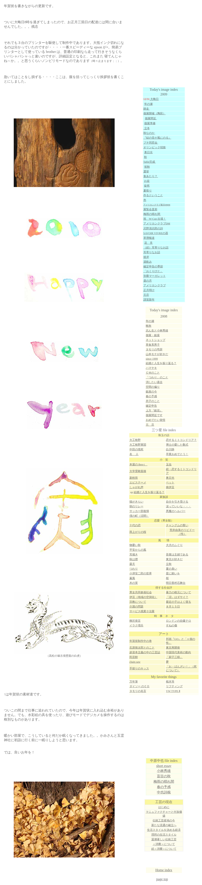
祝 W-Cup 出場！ (154, 218)
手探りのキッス (139, 668)
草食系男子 (153, 344)
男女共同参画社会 (140, 592)
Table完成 (149, 161)
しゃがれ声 (136, 487)
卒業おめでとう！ (177, 454)
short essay (164, 766)
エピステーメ (137, 482)
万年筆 (133, 681)
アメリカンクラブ (154, 285)
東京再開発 (173, 647)
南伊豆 (170, 487)
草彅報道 (149, 237)
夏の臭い (171, 568)
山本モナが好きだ (157, 354)
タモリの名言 (137, 691)
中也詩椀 (164, 792)
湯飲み (147, 261)
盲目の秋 (164, 776)
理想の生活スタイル (163, 834)
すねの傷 (171, 625)
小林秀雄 (164, 771)
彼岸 (146, 257)
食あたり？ (150, 176)
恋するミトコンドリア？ (181, 440)
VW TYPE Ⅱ (173, 691)
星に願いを (173, 573)
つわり (133, 568)
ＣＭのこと (153, 372)
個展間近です (154, 415)
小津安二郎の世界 (140, 573)
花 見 (148, 242)
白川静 (170, 449)
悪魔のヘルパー (175, 511)
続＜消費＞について (163, 848)
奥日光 (170, 477)
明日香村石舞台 (175, 582)
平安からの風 (137, 549)
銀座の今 (151, 391)
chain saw (135, 661)
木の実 (133, 582)
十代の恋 (135, 525)
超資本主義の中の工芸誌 (144, 652)
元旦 (146, 294)
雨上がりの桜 (137, 532)
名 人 (133, 454)
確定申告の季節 (153, 266)
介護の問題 (136, 606)
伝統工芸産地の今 (164, 820)
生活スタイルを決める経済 (164, 829)
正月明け (149, 290)
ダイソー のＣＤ (139, 686)
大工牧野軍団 (137, 444)
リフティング (174, 686)
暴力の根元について (178, 592)
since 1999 (152, 358)
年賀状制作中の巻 (140, 641)
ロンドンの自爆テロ (178, 620)
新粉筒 (133, 477)
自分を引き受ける (177, 501)
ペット (170, 482)
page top (162, 879)
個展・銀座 (153, 335)
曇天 (132, 564)
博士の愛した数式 (177, 444)
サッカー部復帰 (139, 511)
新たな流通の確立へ (163, 825)
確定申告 (151, 405)
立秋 (169, 564)
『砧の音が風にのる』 (157, 137)
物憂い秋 (135, 545)
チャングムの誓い (177, 525)
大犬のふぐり (174, 545)
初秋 (147, 166)
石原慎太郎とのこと (142, 647)
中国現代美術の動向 (178, 652)
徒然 (147, 185)
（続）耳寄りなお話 (156, 247)
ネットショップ (155, 340)
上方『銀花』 (154, 410)
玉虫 (169, 464)
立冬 (147, 128)
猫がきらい (136, 501)
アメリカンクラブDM (156, 223)
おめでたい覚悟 (155, 420)
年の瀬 (148, 104)
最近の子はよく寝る (178, 601)
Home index (163, 870)
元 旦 (150, 424)
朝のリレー (136, 506)
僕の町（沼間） (139, 515)
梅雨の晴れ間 (152, 214)
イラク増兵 (136, 625)
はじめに (163, 807)
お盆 (147, 181)
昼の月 (147, 280)
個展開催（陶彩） (154, 113)
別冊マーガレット (154, 276)
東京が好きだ (174, 559)
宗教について (137, 601)
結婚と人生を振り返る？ (161, 363)
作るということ (153, 195)
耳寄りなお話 (151, 252)
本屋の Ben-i (138, 464)
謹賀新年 (149, 299)
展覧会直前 (150, 209)
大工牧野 (135, 440)
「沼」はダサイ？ (177, 597)
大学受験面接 (137, 471)
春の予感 (164, 787)
